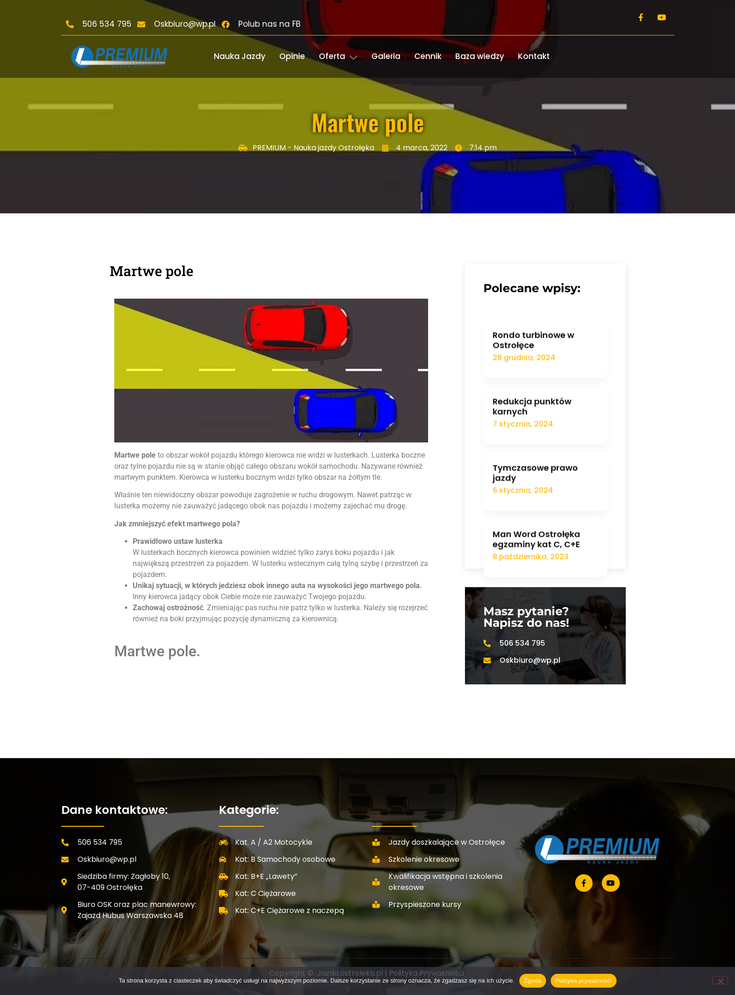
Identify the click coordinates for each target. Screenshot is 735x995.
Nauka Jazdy (239, 56)
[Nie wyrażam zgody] (720, 980)
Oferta (338, 56)
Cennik (427, 56)
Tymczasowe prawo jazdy (535, 552)
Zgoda (532, 980)
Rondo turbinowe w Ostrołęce (533, 419)
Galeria (385, 56)
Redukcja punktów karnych (532, 486)
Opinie (292, 56)
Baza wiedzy (479, 56)
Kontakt (534, 56)
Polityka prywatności (583, 980)
